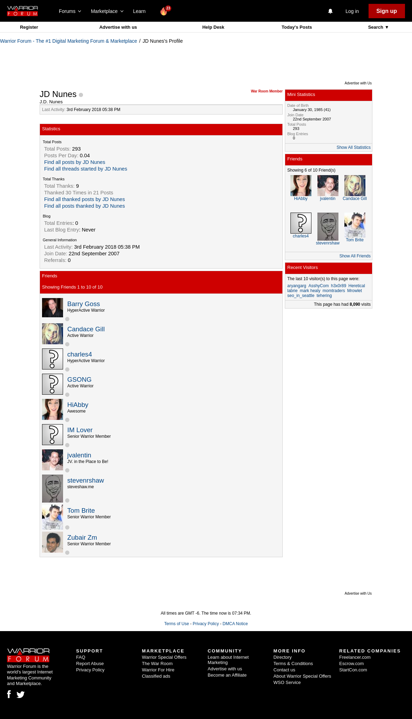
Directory (283, 657)
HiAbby (77, 404)
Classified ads (156, 676)
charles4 (79, 354)
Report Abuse (90, 663)
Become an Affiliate (227, 675)
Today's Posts (297, 27)
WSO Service (287, 682)
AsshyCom (318, 285)
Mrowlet (354, 290)
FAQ (80, 657)
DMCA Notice (235, 623)
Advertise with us (118, 27)
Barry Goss (83, 303)
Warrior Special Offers (164, 657)
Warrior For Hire (158, 669)
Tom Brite (81, 510)
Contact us (284, 669)
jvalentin (79, 455)
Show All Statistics (354, 147)
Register (29, 27)
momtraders (334, 290)
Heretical (356, 285)
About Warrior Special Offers (302, 676)
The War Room (157, 663)
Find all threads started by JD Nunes (85, 169)
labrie (292, 290)
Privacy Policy (206, 623)
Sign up (386, 11)
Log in (352, 11)
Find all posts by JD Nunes (74, 162)
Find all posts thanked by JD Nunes (84, 206)
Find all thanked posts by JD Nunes (84, 199)
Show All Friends (355, 256)
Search (376, 27)
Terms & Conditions (293, 663)
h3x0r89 (338, 285)
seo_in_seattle (300, 295)
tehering (324, 295)
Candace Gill (86, 329)
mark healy (310, 290)
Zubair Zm (82, 537)
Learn (141, 11)
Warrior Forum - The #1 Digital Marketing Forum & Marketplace (68, 41)
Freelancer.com (355, 657)
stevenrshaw (85, 480)
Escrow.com (351, 663)
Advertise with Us (358, 83)
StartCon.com (353, 669)
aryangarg (296, 285)
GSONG (79, 379)
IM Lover (80, 430)
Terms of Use (176, 623)
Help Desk (213, 27)
